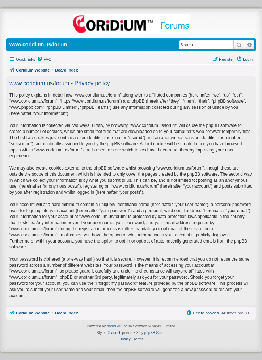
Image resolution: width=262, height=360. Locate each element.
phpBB (112, 326)
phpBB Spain (154, 333)
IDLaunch (113, 333)
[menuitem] (44, 59)
